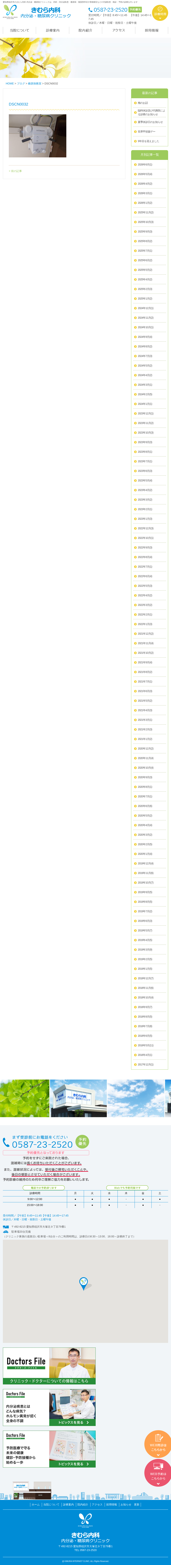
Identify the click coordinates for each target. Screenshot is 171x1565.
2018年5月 (145, 1045)
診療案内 (68, 1504)
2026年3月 (145, 193)
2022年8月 (145, 557)
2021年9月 (145, 662)
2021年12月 (145, 634)
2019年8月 (145, 902)
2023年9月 (145, 442)
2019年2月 (145, 959)
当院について (51, 1504)
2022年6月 (145, 576)
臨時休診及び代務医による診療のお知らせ (151, 112)
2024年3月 (145, 385)
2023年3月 (145, 500)
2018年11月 (145, 988)
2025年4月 (145, 279)
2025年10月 (145, 222)
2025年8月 (145, 241)
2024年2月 (145, 394)
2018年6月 (145, 1036)
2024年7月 (145, 356)
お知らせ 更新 (130, 1504)
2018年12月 (145, 978)
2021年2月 (145, 729)
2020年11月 (145, 758)
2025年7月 (145, 251)
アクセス (97, 1504)
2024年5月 (145, 366)
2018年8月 (145, 1017)
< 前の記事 (15, 171)
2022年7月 (145, 567)
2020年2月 (145, 844)
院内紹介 (82, 1504)
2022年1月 (145, 624)
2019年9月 (145, 892)
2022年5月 (145, 586)
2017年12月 (145, 1065)
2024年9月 (145, 337)
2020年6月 (145, 806)
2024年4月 (145, 375)
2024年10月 (145, 327)
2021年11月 (145, 643)
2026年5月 (145, 174)
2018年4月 (145, 1055)
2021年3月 (145, 720)
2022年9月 (145, 548)
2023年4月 (145, 490)
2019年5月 (145, 931)
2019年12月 (145, 864)
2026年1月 (145, 203)
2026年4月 (145, 184)
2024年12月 (145, 308)
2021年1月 (145, 739)
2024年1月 (145, 404)
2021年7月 (145, 682)
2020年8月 (145, 787)
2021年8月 (145, 672)
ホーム (36, 1504)
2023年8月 (145, 452)
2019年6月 (145, 921)
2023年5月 (145, 481)
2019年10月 (145, 883)
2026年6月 (145, 165)
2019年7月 (145, 911)
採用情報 (111, 1504)
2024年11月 (145, 318)
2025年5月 (145, 270)
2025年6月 (145, 260)
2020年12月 (145, 749)
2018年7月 (145, 1026)
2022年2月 (145, 615)
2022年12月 (145, 528)
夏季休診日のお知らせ (150, 122)
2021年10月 (145, 653)
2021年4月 (145, 710)
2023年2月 (145, 509)
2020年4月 (145, 825)
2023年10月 (145, 433)
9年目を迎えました (148, 141)
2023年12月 (145, 414)
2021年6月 (145, 691)
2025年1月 (145, 299)
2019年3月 (145, 950)
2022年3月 (145, 605)
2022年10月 (145, 538)
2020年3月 (145, 835)
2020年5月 (145, 816)
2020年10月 (145, 768)
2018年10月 (145, 998)
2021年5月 (145, 701)
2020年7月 (145, 796)
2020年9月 (145, 777)
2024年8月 (145, 347)
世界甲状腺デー (146, 131)
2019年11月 (145, 873)
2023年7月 (145, 461)
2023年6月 (145, 471)
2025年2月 (145, 289)
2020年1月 (145, 854)
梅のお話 (143, 102)
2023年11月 (145, 423)
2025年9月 (145, 232)
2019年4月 (145, 940)
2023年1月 (145, 519)
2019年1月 (145, 969)
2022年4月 (145, 595)
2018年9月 (145, 1007)
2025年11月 (145, 212)
